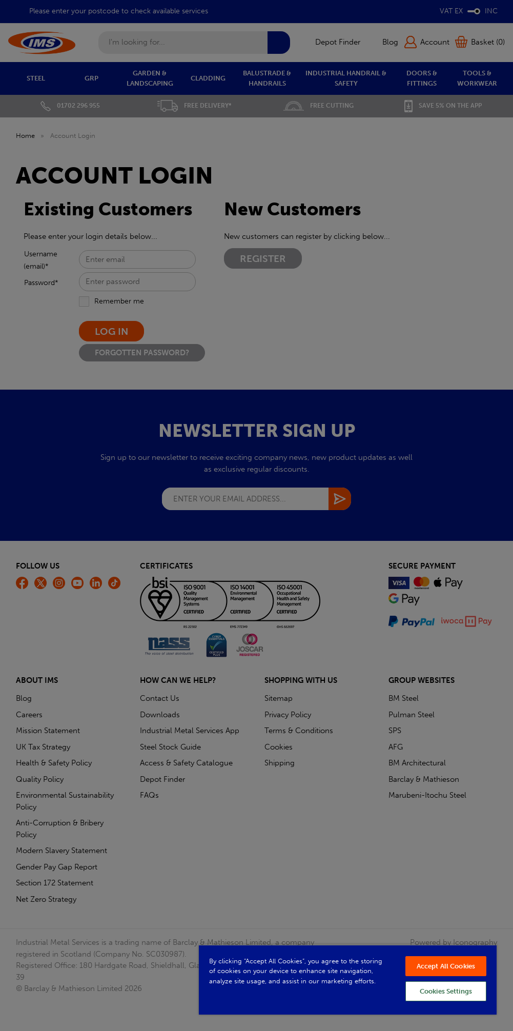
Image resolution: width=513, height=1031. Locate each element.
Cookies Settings (446, 991)
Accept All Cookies (446, 966)
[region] (348, 979)
